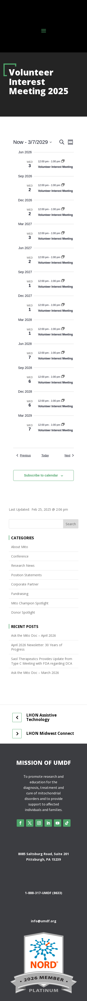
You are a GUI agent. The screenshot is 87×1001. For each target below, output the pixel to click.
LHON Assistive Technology (41, 717)
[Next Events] (69, 456)
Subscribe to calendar (41, 475)
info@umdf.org (43, 921)
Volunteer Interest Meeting (55, 167)
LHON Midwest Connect (50, 733)
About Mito (19, 547)
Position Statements (26, 575)
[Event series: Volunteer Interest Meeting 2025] (62, 161)
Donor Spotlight (23, 612)
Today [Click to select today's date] (45, 455)
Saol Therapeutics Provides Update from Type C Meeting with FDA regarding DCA (41, 661)
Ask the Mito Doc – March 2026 (35, 672)
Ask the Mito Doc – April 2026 (33, 635)
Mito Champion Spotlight (29, 603)
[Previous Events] (23, 456)
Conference (20, 556)
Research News (23, 565)
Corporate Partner (25, 584)
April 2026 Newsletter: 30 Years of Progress (36, 647)
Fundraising (19, 593)
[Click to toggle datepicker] (32, 142)
